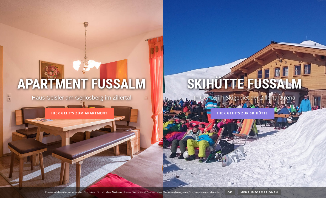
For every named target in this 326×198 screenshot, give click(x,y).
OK (230, 192)
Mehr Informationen (259, 192)
